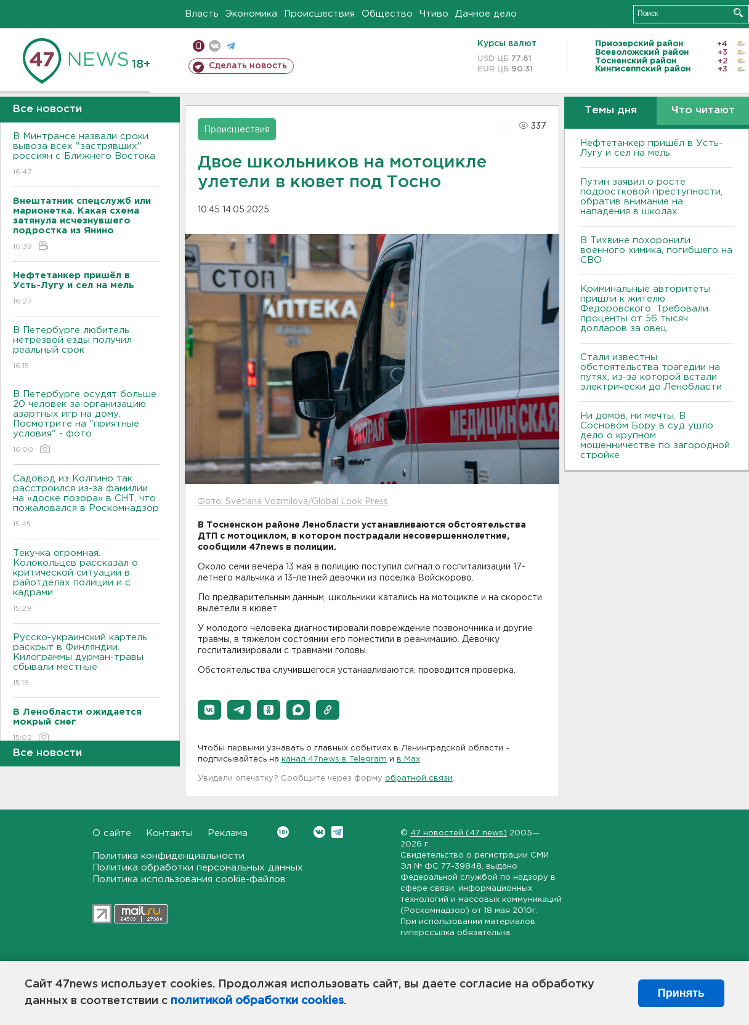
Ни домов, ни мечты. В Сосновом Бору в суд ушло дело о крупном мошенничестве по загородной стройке (655, 435)
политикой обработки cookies (257, 1001)
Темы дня (611, 110)
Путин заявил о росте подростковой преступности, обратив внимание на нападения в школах (651, 196)
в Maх (408, 759)
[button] (209, 710)
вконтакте (215, 46)
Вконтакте (283, 832)
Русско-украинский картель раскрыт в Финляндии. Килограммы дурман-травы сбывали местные (86, 660)
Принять (681, 993)
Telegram (337, 832)
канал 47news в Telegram (334, 759)
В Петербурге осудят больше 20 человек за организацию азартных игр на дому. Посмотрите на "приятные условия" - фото (86, 422)
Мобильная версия (198, 46)
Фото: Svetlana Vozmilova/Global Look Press (292, 501)
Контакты (169, 833)
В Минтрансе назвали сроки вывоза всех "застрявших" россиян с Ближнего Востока (86, 154)
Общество (387, 14)
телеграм (231, 46)
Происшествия (319, 14)
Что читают (703, 110)
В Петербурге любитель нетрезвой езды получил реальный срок (86, 348)
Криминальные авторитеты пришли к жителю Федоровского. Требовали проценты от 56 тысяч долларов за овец (645, 308)
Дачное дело (486, 14)
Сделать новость (248, 66)
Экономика (251, 14)
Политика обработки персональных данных (197, 868)
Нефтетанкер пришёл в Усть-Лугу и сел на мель (651, 148)
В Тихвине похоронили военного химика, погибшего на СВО (656, 250)
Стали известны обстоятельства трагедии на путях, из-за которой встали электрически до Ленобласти (651, 372)
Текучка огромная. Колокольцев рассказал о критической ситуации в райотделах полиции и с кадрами (86, 581)
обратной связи (419, 778)
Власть (202, 14)
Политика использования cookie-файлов (189, 879)
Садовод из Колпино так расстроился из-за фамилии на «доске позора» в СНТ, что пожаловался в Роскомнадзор (86, 502)
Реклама (228, 833)
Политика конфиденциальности (168, 856)
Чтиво (433, 14)
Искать (738, 12)
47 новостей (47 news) (458, 833)
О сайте (111, 833)
